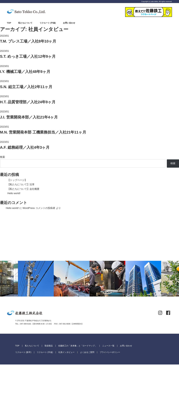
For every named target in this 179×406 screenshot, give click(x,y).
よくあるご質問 (87, 394)
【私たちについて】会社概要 (23, 189)
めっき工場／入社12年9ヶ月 (28, 56)
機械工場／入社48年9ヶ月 (25, 72)
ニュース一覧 (108, 387)
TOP (9, 23)
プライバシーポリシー (110, 394)
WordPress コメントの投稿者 (39, 208)
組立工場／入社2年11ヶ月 (26, 87)
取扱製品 (49, 387)
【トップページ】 (17, 180)
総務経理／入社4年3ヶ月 (25, 147)
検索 (2, 157)
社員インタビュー (66, 394)
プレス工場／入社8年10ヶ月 (28, 41)
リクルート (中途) (48, 23)
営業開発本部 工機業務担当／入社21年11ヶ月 (43, 132)
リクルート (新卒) (23, 394)
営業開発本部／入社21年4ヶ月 (29, 117)
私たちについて (25, 23)
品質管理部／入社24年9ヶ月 (27, 102)
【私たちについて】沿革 (20, 184)
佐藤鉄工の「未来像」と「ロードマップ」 (77, 387)
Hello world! (13, 193)
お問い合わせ (69, 23)
